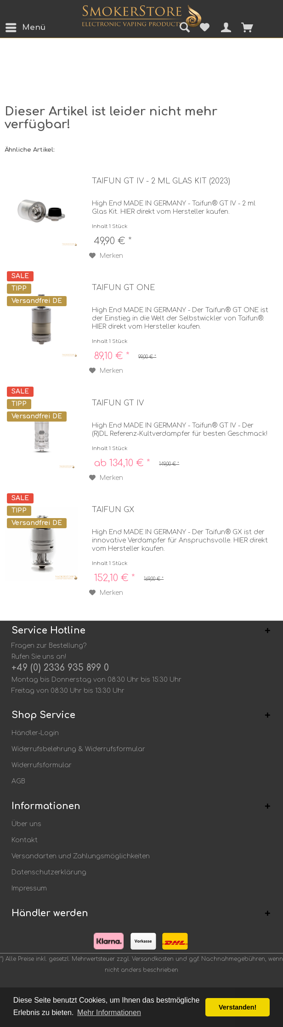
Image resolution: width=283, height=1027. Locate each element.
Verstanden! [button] (237, 1007)
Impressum (29, 888)
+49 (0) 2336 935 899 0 (60, 668)
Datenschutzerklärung (48, 872)
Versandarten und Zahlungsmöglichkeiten (80, 856)
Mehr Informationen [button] (109, 1012)
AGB (18, 781)
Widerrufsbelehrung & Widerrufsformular (78, 749)
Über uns (26, 824)
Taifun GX (113, 510)
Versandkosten (153, 959)
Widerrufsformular (41, 765)
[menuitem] (13, 27)
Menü (16, 26)
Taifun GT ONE (123, 288)
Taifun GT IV (118, 403)
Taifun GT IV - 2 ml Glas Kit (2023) (161, 181)
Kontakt (24, 840)
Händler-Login (35, 733)
